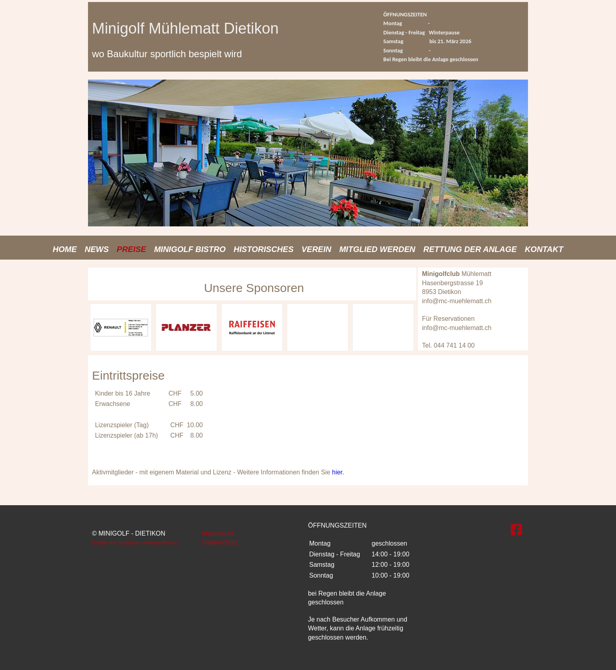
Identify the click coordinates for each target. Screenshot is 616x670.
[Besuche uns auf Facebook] (516, 530)
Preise (131, 249)
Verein (316, 249)
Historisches (264, 249)
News (97, 249)
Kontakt (544, 249)
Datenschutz (220, 542)
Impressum (218, 533)
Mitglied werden (377, 249)
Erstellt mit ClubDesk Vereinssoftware (134, 543)
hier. (338, 472)
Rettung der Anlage (470, 249)
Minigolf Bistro (190, 249)
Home (65, 249)
